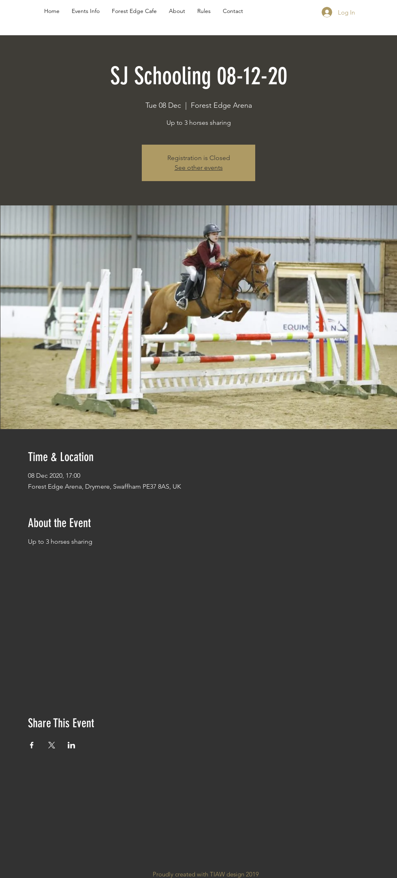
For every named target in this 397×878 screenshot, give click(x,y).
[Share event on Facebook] (32, 745)
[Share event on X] (51, 745)
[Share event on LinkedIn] (71, 745)
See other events (199, 167)
